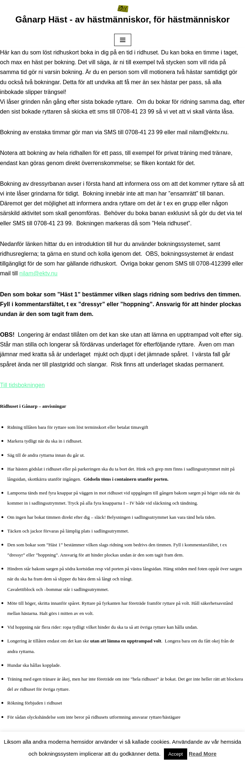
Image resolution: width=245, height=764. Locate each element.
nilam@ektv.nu (38, 273)
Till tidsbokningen (22, 385)
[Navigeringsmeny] (122, 40)
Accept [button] (175, 754)
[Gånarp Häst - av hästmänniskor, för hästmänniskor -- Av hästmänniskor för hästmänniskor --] (122, 16)
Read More (203, 754)
